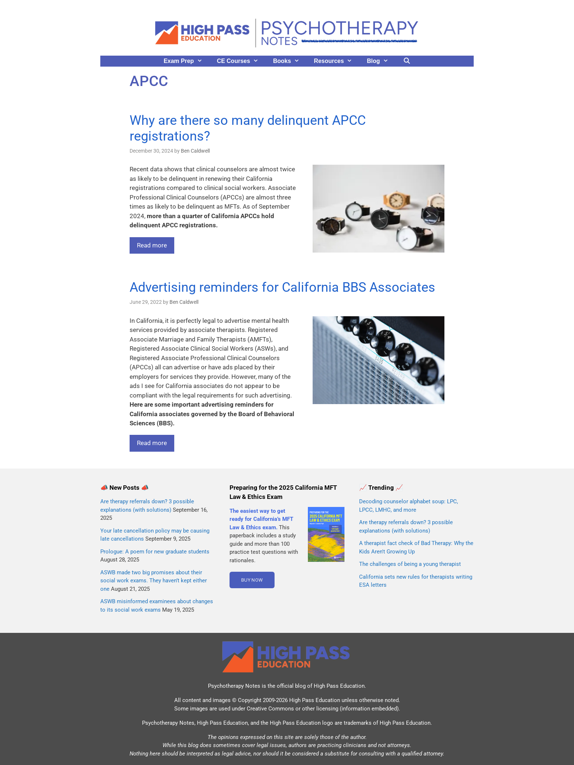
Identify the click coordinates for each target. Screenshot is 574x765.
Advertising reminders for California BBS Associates (282, 287)
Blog (381, 61)
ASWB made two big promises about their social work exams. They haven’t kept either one (153, 580)
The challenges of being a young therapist (410, 564)
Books (290, 61)
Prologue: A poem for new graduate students (154, 551)
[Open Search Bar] (407, 61)
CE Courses (241, 61)
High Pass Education (339, 686)
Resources (337, 61)
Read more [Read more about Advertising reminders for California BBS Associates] (152, 443)
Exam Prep (187, 61)
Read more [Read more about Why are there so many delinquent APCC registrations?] (152, 245)
